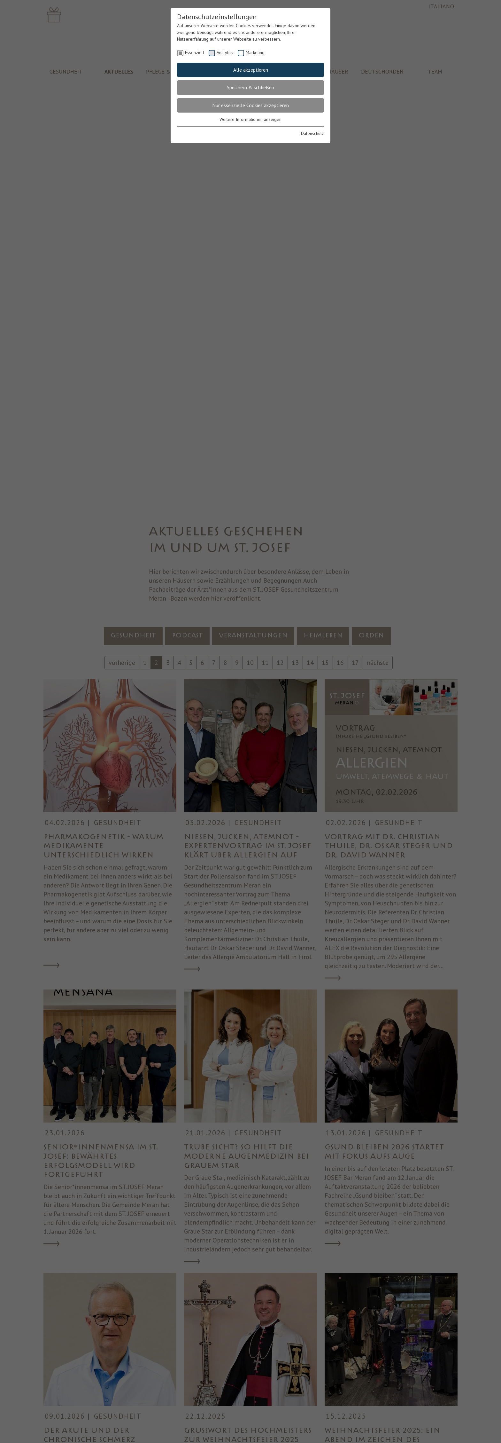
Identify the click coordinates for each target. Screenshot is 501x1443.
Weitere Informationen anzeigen (250, 119)
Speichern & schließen (250, 87)
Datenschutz (312, 133)
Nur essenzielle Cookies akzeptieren (250, 105)
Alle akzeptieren (250, 70)
